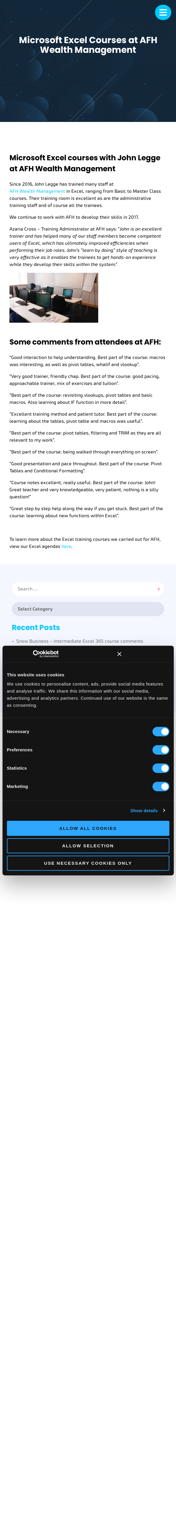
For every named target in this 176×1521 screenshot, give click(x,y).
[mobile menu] (163, 12)
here (66, 546)
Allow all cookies (88, 828)
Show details (144, 810)
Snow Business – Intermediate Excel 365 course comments (79, 641)
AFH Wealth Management (37, 191)
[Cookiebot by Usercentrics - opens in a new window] (41, 654)
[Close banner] (119, 654)
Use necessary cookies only (88, 863)
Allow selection (88, 845)
